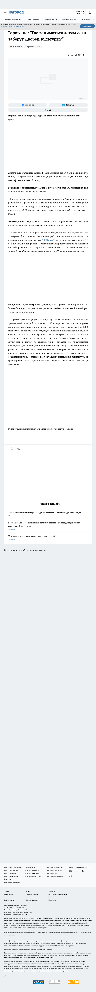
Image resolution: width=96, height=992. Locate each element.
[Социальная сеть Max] (48, 110)
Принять (87, 26)
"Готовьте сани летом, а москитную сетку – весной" (48, 538)
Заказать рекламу (69, 19)
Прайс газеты (9, 900)
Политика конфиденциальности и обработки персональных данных (28, 949)
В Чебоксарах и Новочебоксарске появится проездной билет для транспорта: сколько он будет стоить (48, 526)
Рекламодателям (32, 900)
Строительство (33, 46)
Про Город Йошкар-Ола (55, 867)
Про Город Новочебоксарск (14, 867)
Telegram (7, 891)
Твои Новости (30, 867)
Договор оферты (32, 894)
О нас (28, 891)
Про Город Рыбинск (32, 873)
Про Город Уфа (52, 873)
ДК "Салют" (48, 239)
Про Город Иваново (32, 870)
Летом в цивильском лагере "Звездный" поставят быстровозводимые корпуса (48, 514)
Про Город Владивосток (55, 876)
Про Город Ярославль (54, 870)
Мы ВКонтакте (86, 19)
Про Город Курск (10, 873)
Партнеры (52, 900)
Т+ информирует (32, 19)
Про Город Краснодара (12, 882)
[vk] (12, 448)
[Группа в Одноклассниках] (76, 871)
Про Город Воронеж (11, 870)
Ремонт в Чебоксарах (12, 19)
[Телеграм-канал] (68, 105)
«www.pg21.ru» (21, 905)
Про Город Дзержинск (33, 876)
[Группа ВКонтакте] (27, 105)
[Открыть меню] (5, 12)
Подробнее (70, 946)
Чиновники (16, 46)
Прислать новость (80, 12)
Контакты (51, 891)
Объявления (8, 894)
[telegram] (19, 448)
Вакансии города (50, 19)
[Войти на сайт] (89, 12)
